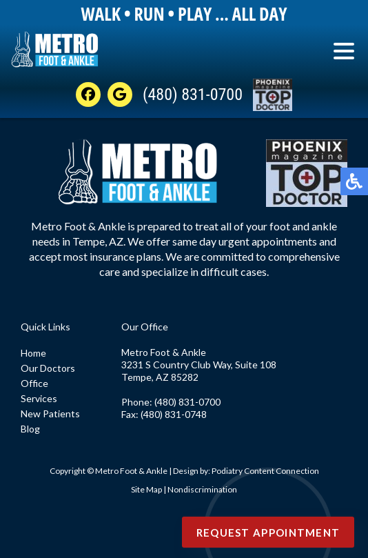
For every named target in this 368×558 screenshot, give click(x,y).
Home (33, 353)
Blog (30, 429)
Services (39, 398)
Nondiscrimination (202, 489)
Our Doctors (48, 368)
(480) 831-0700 (193, 94)
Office (34, 383)
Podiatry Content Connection (265, 471)
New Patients (50, 413)
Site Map (146, 489)
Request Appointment (268, 532)
